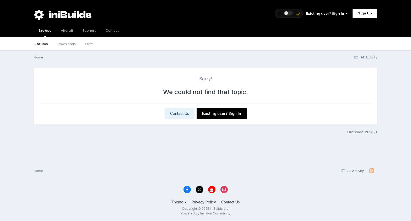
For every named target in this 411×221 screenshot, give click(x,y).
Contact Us (179, 113)
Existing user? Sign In (327, 13)
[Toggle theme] (289, 13)
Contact (112, 30)
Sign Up (365, 13)
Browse (45, 32)
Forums (41, 44)
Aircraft (67, 30)
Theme (179, 202)
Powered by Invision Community (205, 213)
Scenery (89, 30)
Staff (89, 44)
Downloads (66, 44)
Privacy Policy (204, 202)
